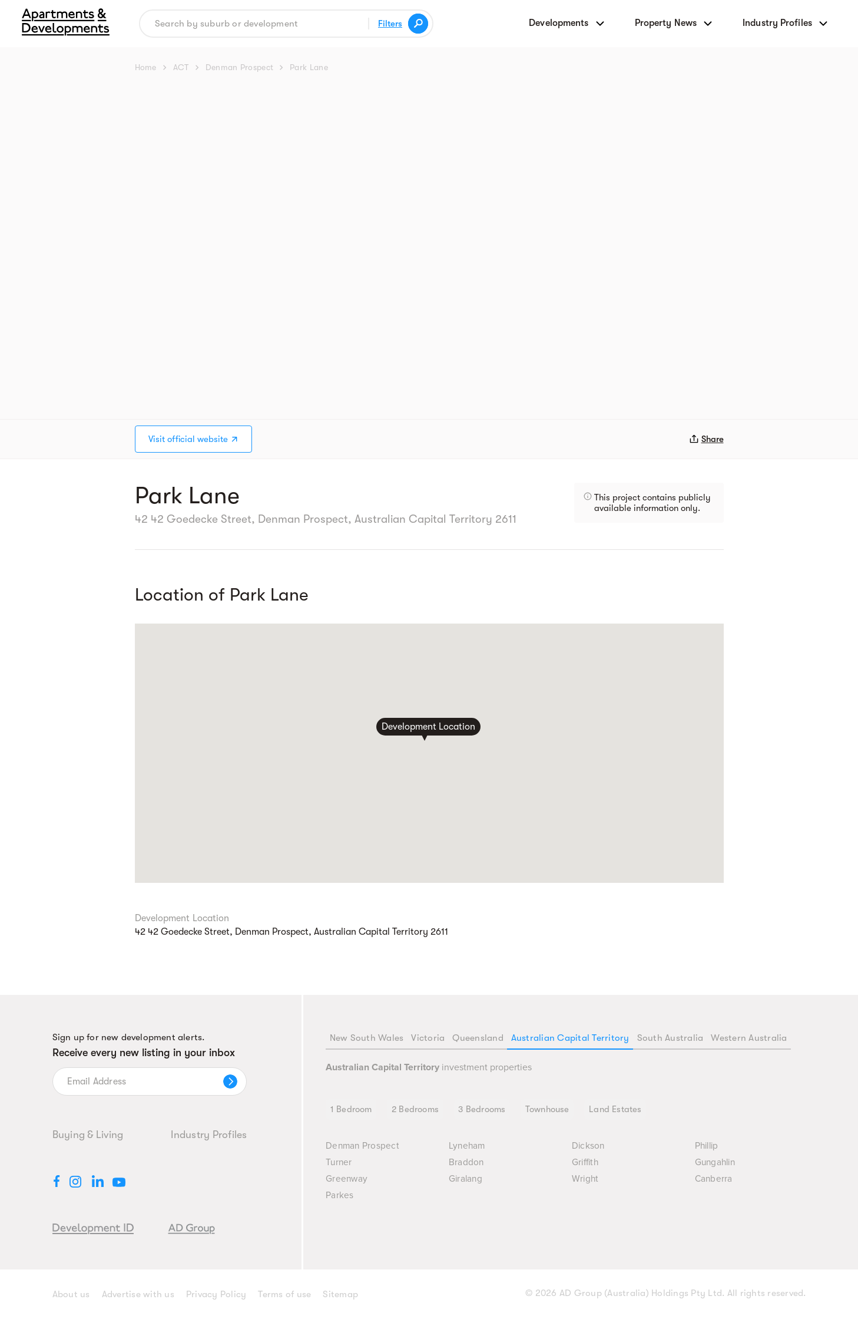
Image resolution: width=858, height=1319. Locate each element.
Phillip (707, 1146)
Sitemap (340, 1294)
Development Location (428, 726)
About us (71, 1294)
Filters (390, 23)
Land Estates (617, 1109)
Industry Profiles (209, 1134)
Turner (339, 1163)
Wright (585, 1180)
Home (146, 67)
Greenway (347, 1180)
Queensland (477, 1038)
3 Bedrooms (483, 1109)
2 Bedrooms (416, 1109)
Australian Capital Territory (570, 1038)
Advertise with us (138, 1294)
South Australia (670, 1038)
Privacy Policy (216, 1294)
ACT (181, 67)
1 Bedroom (351, 1109)
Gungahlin (716, 1163)
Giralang (466, 1180)
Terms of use (284, 1294)
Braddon (467, 1163)
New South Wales (367, 1038)
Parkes (340, 1196)
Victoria (428, 1038)
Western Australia (749, 1038)
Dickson (588, 1146)
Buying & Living (88, 1134)
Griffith (585, 1163)
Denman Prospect (240, 67)
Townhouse (549, 1109)
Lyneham (468, 1146)
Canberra (714, 1180)
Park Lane (309, 67)
